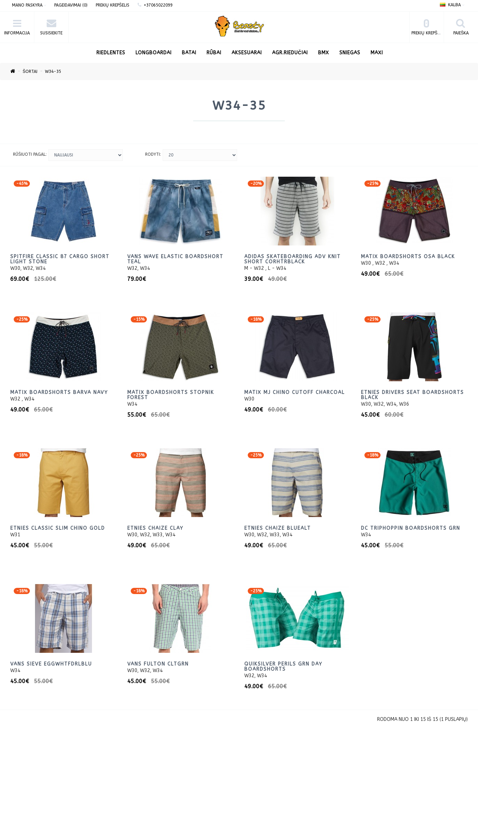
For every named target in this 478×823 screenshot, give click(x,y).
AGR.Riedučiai (290, 53)
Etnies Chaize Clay (155, 528)
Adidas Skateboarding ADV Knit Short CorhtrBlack (292, 259)
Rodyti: (153, 154)
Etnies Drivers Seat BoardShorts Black (412, 394)
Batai (189, 53)
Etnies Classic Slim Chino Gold (57, 528)
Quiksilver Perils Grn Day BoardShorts (283, 666)
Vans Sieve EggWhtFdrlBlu (51, 664)
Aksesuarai (247, 53)
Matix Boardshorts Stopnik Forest (170, 394)
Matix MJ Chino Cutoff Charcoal (294, 392)
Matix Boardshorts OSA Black (408, 257)
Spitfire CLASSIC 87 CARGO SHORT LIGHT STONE (59, 259)
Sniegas (349, 53)
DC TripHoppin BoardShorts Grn (410, 528)
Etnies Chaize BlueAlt (277, 528)
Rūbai (214, 53)
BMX (323, 53)
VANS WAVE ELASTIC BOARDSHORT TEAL (175, 259)
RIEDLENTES (110, 53)
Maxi (377, 53)
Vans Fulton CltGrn (158, 664)
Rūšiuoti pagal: (30, 154)
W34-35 (53, 71)
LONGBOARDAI (154, 53)
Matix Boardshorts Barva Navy (59, 392)
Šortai (30, 71)
